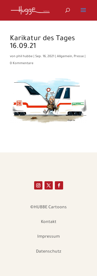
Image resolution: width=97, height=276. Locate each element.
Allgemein (64, 56)
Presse (79, 56)
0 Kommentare (21, 63)
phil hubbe (24, 56)
